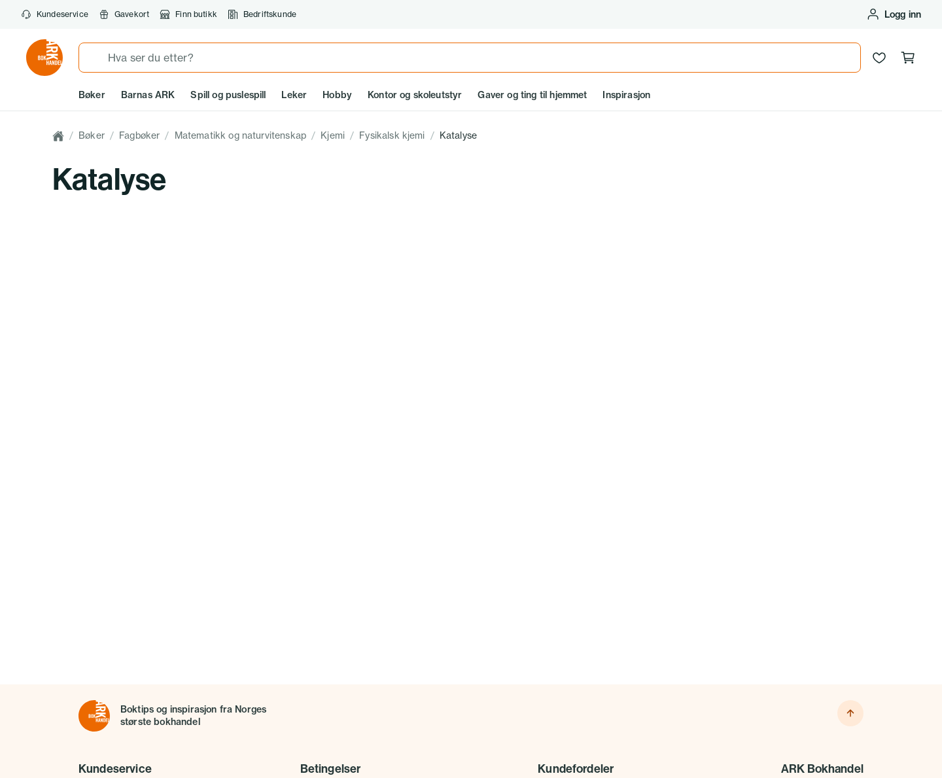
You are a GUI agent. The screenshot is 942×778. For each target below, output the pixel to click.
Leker (294, 95)
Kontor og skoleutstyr (415, 95)
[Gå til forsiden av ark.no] (44, 57)
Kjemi (333, 135)
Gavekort (124, 14)
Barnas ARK (148, 95)
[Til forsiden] (94, 716)
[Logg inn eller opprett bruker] (893, 14)
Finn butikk (188, 14)
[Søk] (93, 57)
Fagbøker (139, 135)
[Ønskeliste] (879, 57)
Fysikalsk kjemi (392, 135)
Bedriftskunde (262, 14)
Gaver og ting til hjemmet (532, 95)
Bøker (91, 95)
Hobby (337, 95)
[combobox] (469, 58)
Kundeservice (54, 14)
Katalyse (458, 135)
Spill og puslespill (228, 95)
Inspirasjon (626, 95)
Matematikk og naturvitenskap (240, 135)
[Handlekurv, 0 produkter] (908, 57)
